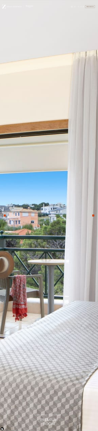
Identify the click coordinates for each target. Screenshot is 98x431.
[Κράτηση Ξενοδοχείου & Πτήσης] (83, 6)
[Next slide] (93, 215)
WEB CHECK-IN (90, 6)
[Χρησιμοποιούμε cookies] (2, 428)
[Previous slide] (5, 215)
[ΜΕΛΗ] (81, 6)
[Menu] (72, 6)
